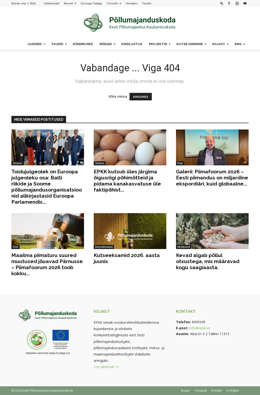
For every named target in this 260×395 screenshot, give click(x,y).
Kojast (220, 44)
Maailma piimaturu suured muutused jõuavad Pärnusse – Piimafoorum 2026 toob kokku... (47, 264)
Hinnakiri (132, 3)
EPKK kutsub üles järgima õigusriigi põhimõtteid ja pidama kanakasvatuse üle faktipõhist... (127, 181)
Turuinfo (114, 3)
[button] (221, 3)
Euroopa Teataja (91, 3)
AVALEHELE (140, 96)
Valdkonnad (51, 3)
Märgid (107, 44)
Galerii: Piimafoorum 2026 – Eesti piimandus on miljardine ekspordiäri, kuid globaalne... (212, 178)
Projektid (160, 44)
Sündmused (83, 44)
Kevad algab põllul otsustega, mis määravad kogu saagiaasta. (207, 261)
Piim (180, 163)
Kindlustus (131, 44)
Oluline (17, 163)
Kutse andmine (191, 44)
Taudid (146, 3)
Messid (70, 3)
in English (232, 390)
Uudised (37, 44)
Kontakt (216, 390)
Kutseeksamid (104, 247)
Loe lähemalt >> (106, 366)
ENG (240, 44)
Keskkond (183, 247)
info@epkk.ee (199, 328)
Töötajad (200, 390)
